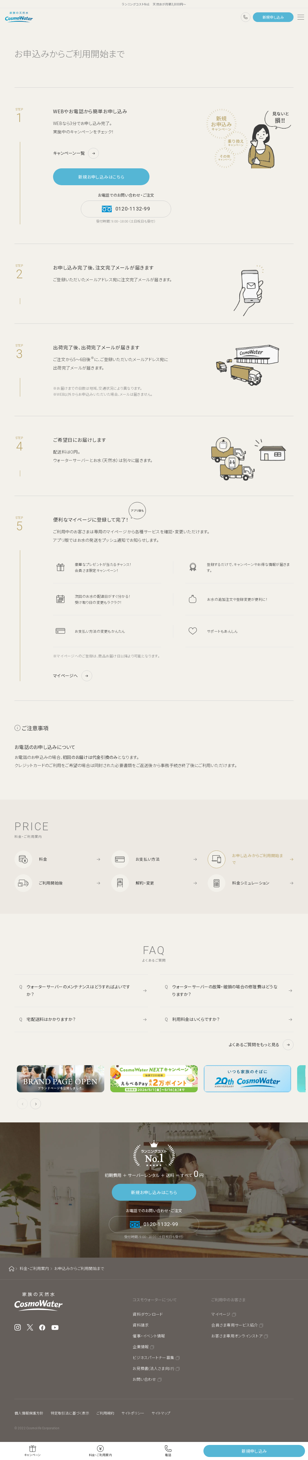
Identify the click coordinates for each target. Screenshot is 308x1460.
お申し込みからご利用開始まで (257, 859)
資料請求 (141, 1325)
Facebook (42, 1327)
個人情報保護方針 (28, 1412)
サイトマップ (161, 1412)
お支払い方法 (148, 859)
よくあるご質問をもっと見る (254, 1044)
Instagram (17, 1327)
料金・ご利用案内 (34, 1268)
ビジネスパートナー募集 (153, 1357)
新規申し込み (273, 17)
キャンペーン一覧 (69, 153)
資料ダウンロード (148, 1314)
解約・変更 (145, 883)
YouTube (55, 1327)
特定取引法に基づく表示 (70, 1412)
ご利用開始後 (51, 883)
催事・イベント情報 (149, 1336)
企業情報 (141, 1346)
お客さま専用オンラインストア (236, 1336)
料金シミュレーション (251, 883)
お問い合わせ (144, 1379)
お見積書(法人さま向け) (153, 1368)
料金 (43, 859)
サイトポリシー (132, 1412)
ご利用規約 (105, 1412)
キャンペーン (32, 1454)
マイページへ (65, 675)
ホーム (11, 1268)
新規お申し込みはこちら (101, 177)
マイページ (220, 1314)
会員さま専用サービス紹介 (234, 1325)
